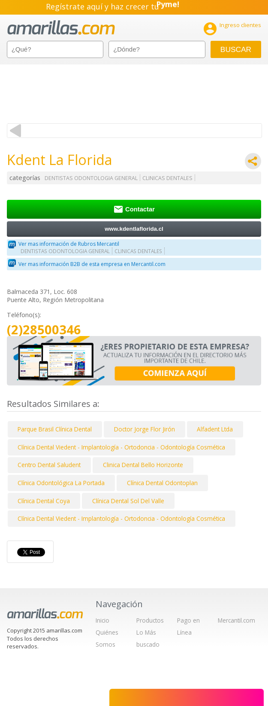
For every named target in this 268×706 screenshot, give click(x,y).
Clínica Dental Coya (44, 501)
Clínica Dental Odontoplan (162, 483)
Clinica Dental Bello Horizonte (143, 465)
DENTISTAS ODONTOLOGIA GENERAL (91, 178)
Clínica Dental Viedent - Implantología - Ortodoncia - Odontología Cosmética (121, 447)
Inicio (102, 620)
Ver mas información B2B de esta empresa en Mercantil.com (92, 264)
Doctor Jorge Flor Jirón (144, 429)
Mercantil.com (236, 620)
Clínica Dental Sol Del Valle (128, 501)
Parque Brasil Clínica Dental (55, 429)
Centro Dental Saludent (49, 465)
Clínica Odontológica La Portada (61, 483)
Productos (150, 620)
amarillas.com (61, 28)
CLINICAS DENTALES (167, 178)
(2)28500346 (44, 330)
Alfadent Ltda (215, 429)
